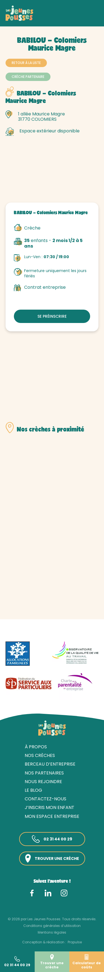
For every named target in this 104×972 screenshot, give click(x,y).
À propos (36, 746)
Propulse (75, 942)
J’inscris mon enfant (49, 807)
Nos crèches (36, 19)
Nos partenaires (44, 773)
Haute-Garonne (67, 19)
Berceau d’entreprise (50, 764)
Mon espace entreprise (52, 816)
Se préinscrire (52, 316)
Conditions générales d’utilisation (52, 925)
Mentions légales (52, 932)
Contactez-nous (45, 798)
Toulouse (14, 23)
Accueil (13, 19)
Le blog (33, 790)
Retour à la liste (26, 62)
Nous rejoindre (43, 781)
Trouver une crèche (52, 858)
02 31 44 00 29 (52, 839)
